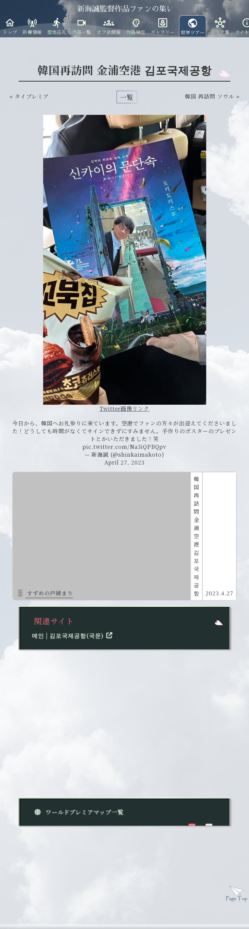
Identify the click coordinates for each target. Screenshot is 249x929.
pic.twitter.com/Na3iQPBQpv (124, 447)
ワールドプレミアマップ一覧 (78, 812)
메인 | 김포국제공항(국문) (73, 635)
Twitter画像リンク (125, 409)
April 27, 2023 (124, 462)
